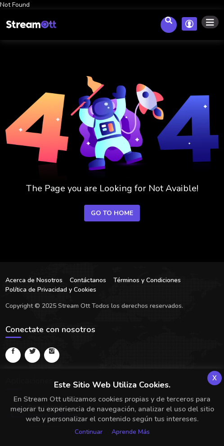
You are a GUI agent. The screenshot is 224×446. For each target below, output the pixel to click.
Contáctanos (88, 280)
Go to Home (112, 213)
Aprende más (131, 432)
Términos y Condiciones (147, 280)
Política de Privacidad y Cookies (50, 289)
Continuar (89, 432)
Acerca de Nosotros (34, 280)
